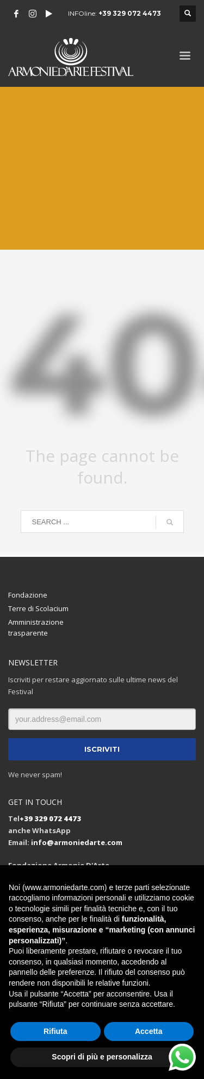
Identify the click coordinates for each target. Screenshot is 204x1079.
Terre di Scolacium (38, 608)
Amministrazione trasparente (36, 627)
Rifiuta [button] (55, 1031)
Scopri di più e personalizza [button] (102, 1056)
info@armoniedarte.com (76, 842)
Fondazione (27, 595)
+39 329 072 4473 (129, 13)
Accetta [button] (149, 1031)
